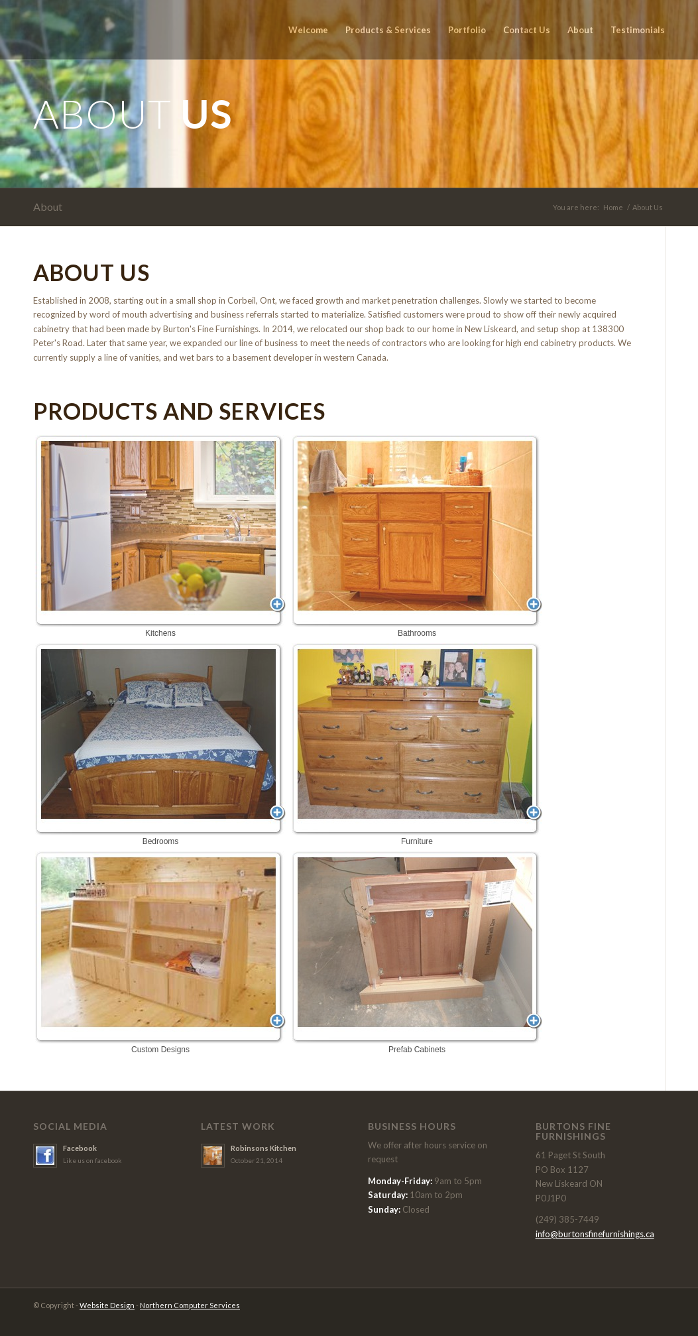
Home (613, 207)
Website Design (107, 1305)
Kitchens (160, 536)
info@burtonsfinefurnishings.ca (595, 1234)
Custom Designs (160, 952)
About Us (647, 207)
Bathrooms (417, 536)
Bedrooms (160, 744)
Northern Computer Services (190, 1305)
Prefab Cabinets (417, 952)
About (47, 206)
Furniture (417, 744)
